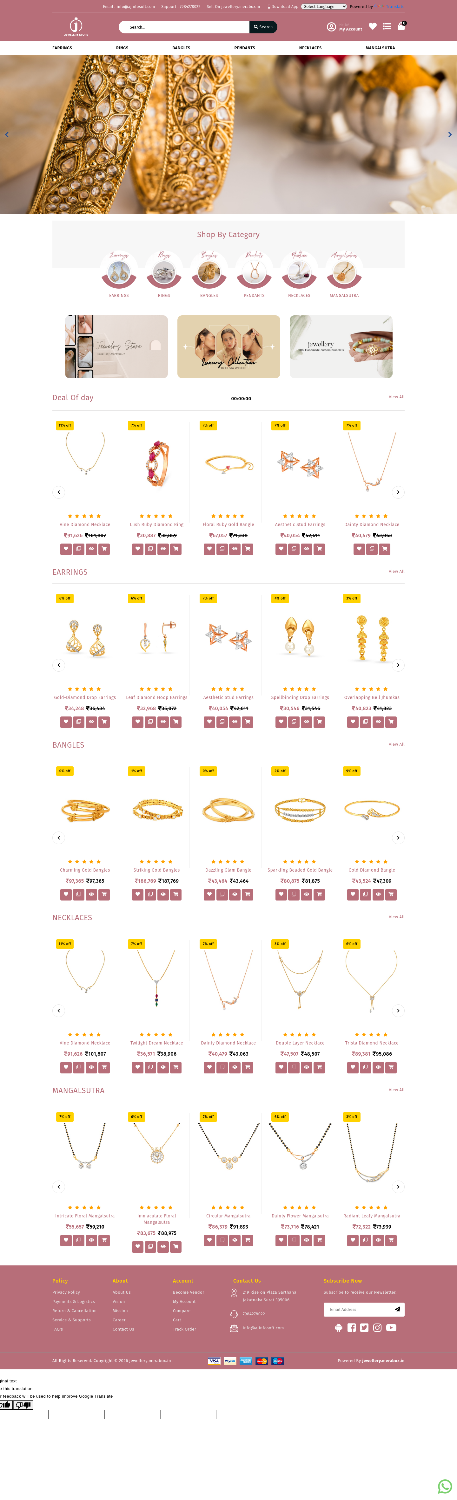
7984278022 (254, 1314)
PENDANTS (244, 47)
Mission (120, 1310)
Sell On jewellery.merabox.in (233, 6)
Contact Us (123, 1329)
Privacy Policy (66, 1292)
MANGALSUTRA (380, 47)
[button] (7, 135)
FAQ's (57, 1329)
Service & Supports (71, 1320)
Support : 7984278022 (180, 6)
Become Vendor (188, 1292)
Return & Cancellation (74, 1310)
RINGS (122, 47)
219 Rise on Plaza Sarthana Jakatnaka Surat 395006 (269, 1296)
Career (119, 1320)
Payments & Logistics (73, 1301)
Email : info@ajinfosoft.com (129, 6)
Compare (182, 1310)
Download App (283, 6)
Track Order (184, 1329)
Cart (177, 1320)
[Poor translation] (23, 1405)
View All (397, 396)
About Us (122, 1292)
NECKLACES (310, 47)
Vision (119, 1301)
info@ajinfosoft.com (263, 1327)
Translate (389, 6)
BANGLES (181, 47)
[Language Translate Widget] (324, 6)
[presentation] (58, 492)
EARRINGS (62, 47)
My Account (184, 1301)
